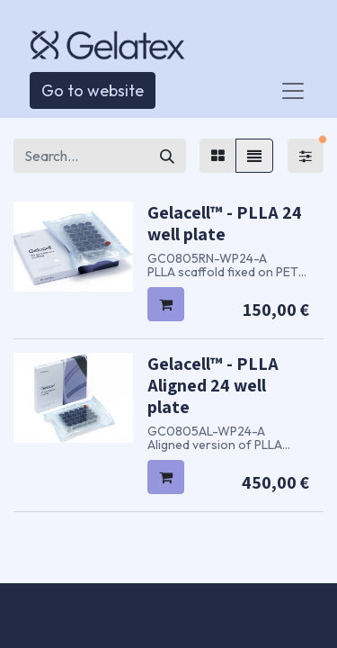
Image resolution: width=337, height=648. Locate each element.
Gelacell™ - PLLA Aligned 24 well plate (213, 385)
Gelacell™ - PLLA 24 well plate (224, 223)
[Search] (167, 156)
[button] (165, 304)
